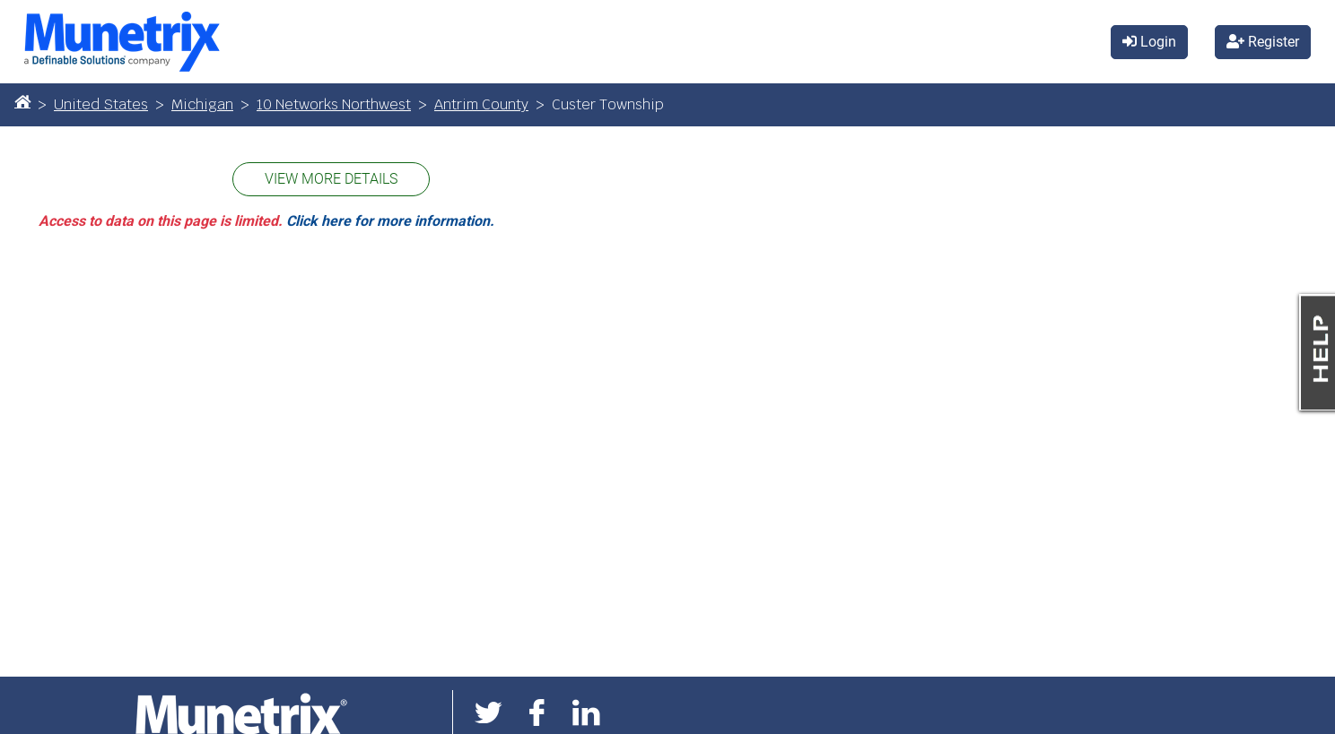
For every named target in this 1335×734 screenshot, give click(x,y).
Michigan (202, 104)
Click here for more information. (390, 220)
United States (101, 104)
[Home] (22, 101)
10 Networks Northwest (334, 104)
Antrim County (481, 104)
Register (1262, 41)
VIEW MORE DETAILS (331, 178)
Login (1149, 41)
